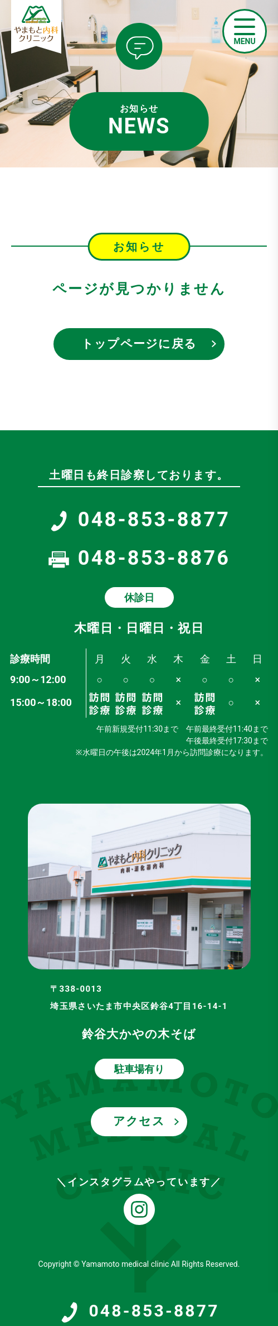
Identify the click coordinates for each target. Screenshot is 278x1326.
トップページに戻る (139, 343)
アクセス (139, 1121)
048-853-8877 (138, 1312)
